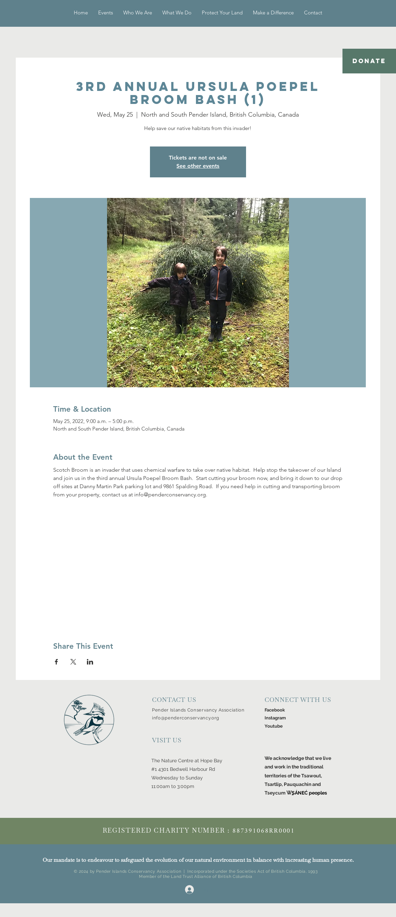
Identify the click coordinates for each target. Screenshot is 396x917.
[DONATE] (369, 61)
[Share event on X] (73, 662)
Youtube (274, 726)
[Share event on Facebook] (56, 662)
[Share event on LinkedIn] (90, 662)
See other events (197, 166)
